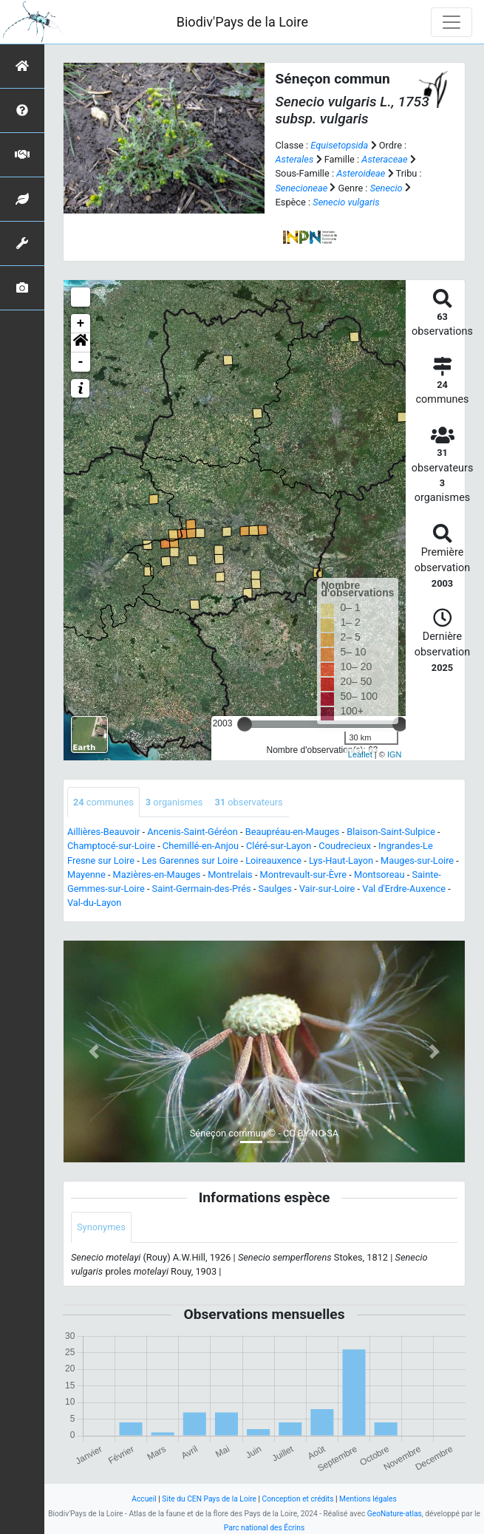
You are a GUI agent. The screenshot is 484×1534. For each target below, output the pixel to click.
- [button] (81, 362)
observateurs (248, 802)
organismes (174, 802)
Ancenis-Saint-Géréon (192, 831)
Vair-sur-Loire (327, 888)
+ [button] (81, 324)
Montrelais (230, 874)
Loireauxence (273, 860)
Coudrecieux (344, 845)
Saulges (275, 888)
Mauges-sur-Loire (417, 860)
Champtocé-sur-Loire (111, 845)
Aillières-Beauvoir (103, 831)
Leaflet (360, 754)
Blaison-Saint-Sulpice (391, 831)
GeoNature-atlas (394, 1513)
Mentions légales (368, 1499)
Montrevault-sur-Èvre (303, 874)
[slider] (244, 724)
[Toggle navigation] (451, 22)
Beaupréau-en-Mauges (292, 831)
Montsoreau (379, 874)
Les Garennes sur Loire (190, 860)
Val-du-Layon (94, 902)
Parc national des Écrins (264, 1528)
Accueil (144, 1499)
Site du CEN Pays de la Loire (209, 1499)
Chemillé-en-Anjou (201, 845)
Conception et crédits (298, 1499)
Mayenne (86, 874)
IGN (394, 754)
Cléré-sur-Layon (278, 845)
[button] (80, 342)
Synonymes (101, 1227)
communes (103, 802)
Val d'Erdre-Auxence (404, 888)
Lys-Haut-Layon (341, 860)
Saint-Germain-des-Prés (201, 888)
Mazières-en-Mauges (157, 874)
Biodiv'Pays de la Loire (242, 22)
